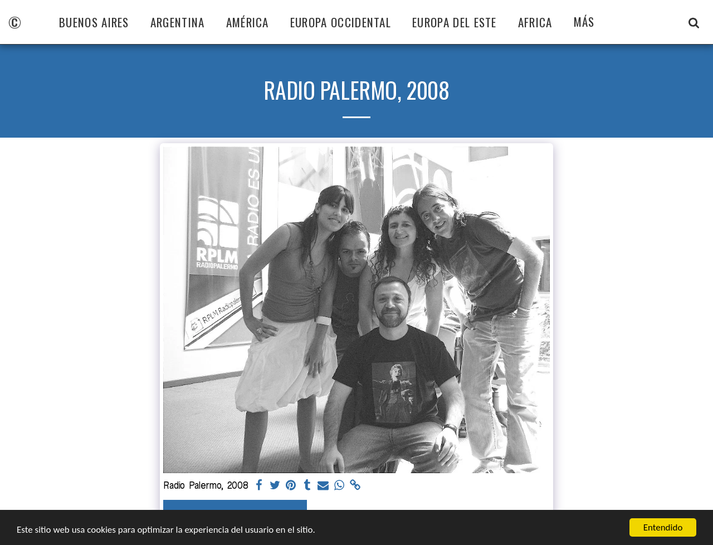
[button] (693, 22)
